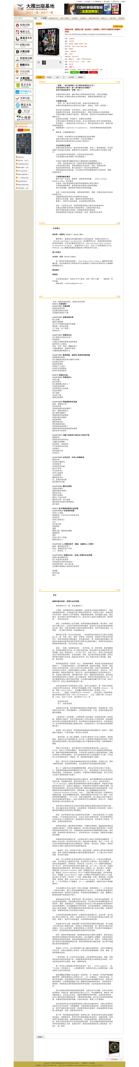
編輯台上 (104, 18)
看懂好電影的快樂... (24, 185)
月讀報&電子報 (53, 18)
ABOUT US (116, 1)
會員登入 (80, 1)
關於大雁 (113, 18)
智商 (101, 69)
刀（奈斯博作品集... (24, 178)
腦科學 (88, 69)
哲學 (83, 69)
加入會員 (87, 1)
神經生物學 (95, 69)
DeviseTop (100, 1065)
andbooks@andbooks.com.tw (82, 1065)
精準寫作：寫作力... (24, 160)
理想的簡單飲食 (22, 181)
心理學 (79, 69)
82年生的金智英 (22, 171)
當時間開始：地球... (24, 188)
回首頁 (123, 1)
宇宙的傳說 (120, 1059)
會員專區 (83, 18)
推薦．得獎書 (65, 18)
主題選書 (74, 18)
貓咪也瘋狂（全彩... (24, 167)
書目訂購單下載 (93, 18)
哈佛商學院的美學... (24, 164)
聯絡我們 (121, 18)
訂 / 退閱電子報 (97, 1)
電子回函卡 (107, 1)
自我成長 (73, 69)
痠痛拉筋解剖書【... (24, 174)
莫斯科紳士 (21, 157)
